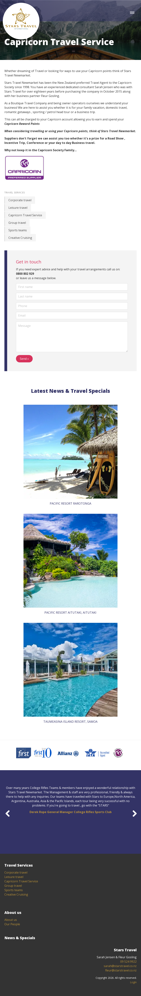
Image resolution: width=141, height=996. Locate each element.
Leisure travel (17, 208)
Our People (12, 924)
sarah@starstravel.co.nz (120, 966)
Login (133, 982)
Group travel (17, 223)
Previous (7, 812)
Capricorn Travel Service (25, 215)
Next (133, 812)
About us (10, 920)
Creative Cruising (20, 238)
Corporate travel (19, 200)
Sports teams (17, 230)
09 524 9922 (128, 962)
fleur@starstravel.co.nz (121, 970)
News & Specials (19, 937)
